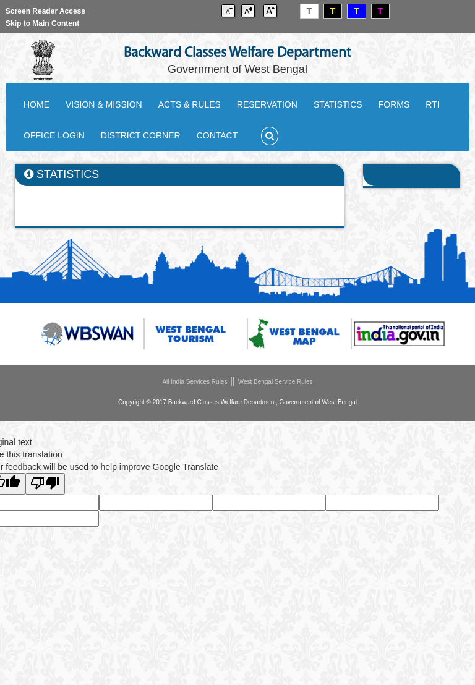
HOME (36, 104)
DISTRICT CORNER (141, 135)
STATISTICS (338, 104)
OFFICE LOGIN (54, 135)
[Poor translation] (45, 484)
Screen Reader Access (45, 11)
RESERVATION (267, 104)
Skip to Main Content (42, 23)
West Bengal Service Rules (275, 381)
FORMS (394, 104)
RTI (432, 104)
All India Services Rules (194, 381)
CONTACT (217, 135)
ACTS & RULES (189, 104)
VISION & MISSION (104, 104)
